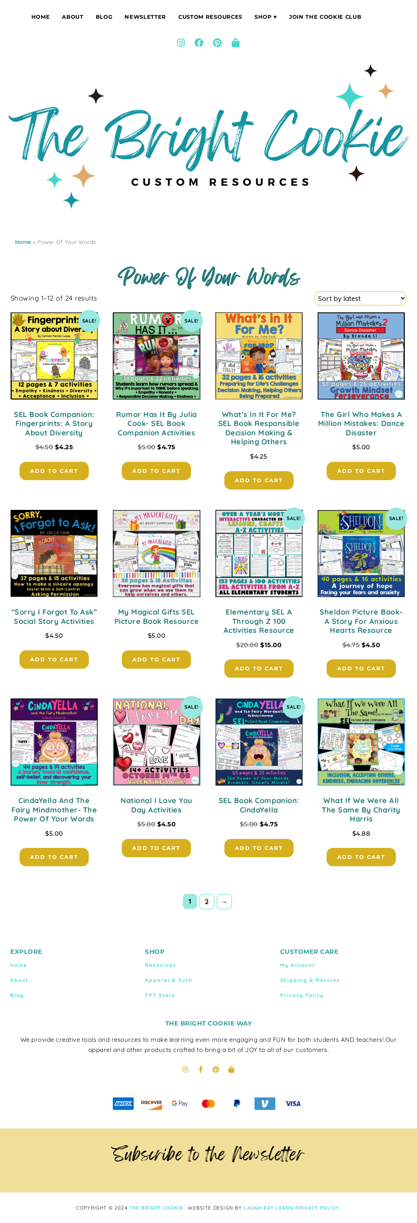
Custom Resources (210, 16)
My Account (297, 965)
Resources (160, 965)
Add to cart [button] (54, 471)
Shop (263, 16)
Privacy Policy (302, 995)
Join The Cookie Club (325, 16)
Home (40, 16)
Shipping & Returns (310, 980)
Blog (104, 16)
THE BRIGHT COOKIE (156, 1208)
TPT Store (160, 995)
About (72, 16)
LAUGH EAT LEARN (269, 1208)
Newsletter (145, 16)
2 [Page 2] (207, 901)
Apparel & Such (169, 980)
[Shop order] (360, 298)
